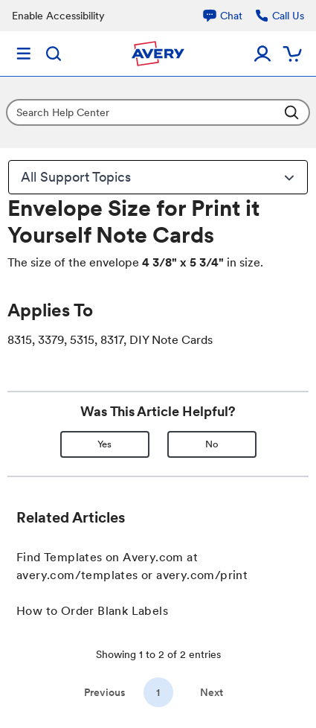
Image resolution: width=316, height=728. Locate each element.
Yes (104, 444)
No (212, 444)
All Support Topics (160, 177)
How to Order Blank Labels (92, 611)
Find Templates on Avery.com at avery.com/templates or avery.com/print (132, 566)
